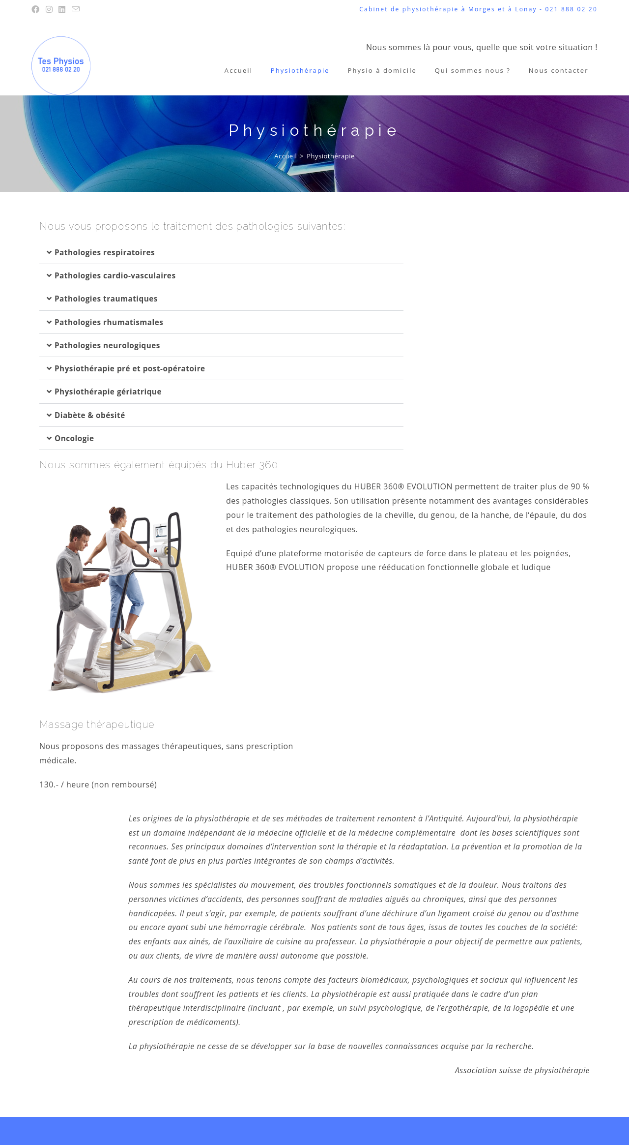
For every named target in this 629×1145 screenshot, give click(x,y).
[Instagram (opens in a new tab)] (49, 9)
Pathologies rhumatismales (111, 321)
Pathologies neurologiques (110, 344)
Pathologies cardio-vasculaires (118, 275)
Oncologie (75, 437)
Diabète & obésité (91, 414)
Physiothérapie (331, 155)
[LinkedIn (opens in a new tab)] (62, 9)
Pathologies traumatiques (108, 298)
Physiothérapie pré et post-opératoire (133, 367)
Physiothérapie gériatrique (110, 391)
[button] (221, 252)
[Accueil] (285, 155)
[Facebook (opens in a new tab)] (37, 9)
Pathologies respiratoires (107, 252)
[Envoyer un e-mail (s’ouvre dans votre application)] (76, 9)
